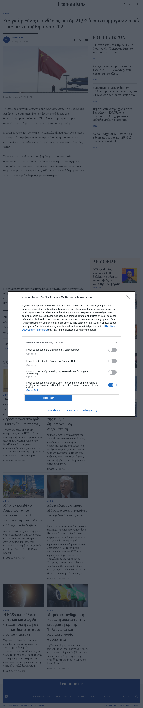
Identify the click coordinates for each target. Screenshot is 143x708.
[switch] (112, 349)
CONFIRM (49, 398)
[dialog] (71, 354)
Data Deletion (53, 411)
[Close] (129, 297)
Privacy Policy (90, 411)
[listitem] (71, 342)
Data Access (71, 411)
